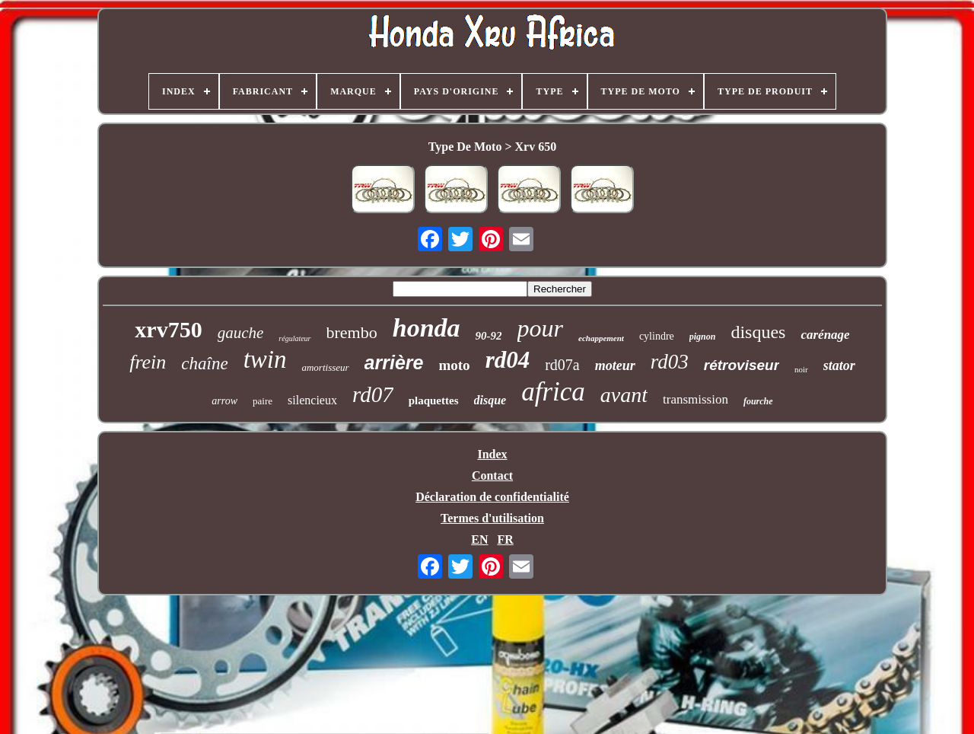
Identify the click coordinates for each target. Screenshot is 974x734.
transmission (695, 399)
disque (490, 400)
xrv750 (168, 329)
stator (839, 365)
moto (453, 365)
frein (147, 362)
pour (540, 328)
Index (492, 454)
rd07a (562, 364)
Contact (492, 475)
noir (801, 369)
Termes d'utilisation (492, 518)
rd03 (670, 361)
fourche (758, 401)
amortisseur (325, 367)
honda (426, 328)
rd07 (372, 394)
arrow (224, 401)
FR (505, 539)
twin (265, 359)
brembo (351, 332)
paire (262, 401)
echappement (601, 338)
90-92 (489, 336)
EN (479, 539)
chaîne (204, 363)
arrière (394, 362)
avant (624, 395)
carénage (825, 334)
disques (757, 332)
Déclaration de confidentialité (492, 496)
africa (553, 392)
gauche (241, 333)
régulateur (294, 338)
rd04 (507, 359)
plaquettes (434, 400)
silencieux (312, 400)
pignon (702, 336)
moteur (615, 365)
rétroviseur (741, 365)
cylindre (656, 336)
